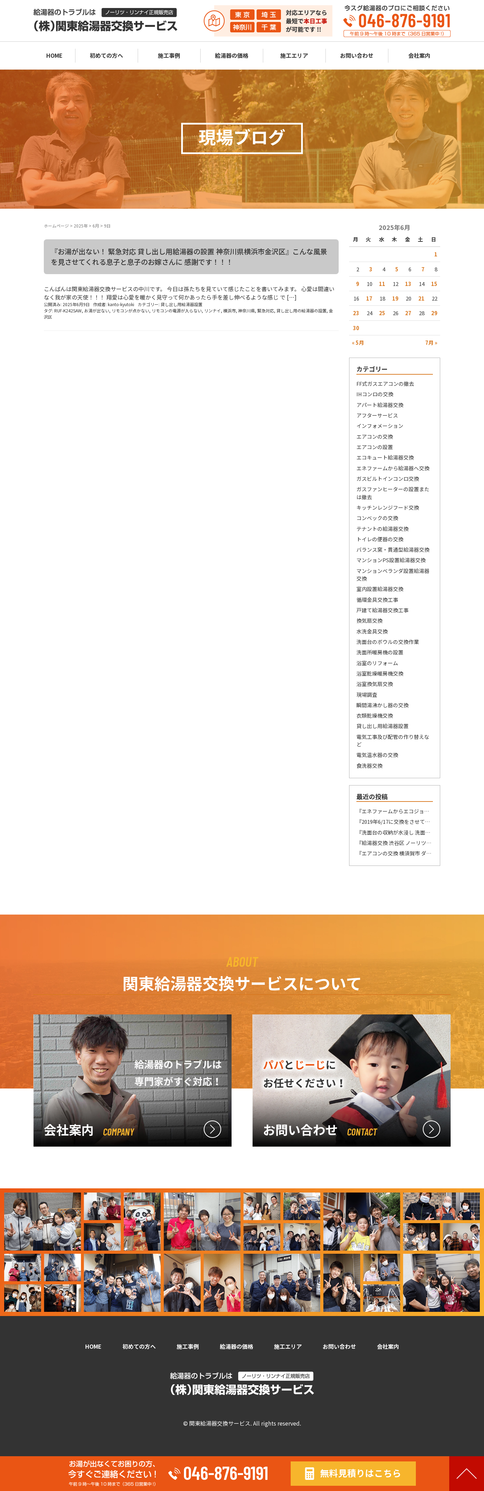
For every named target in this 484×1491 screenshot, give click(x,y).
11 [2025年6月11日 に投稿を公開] (382, 283)
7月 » (431, 342)
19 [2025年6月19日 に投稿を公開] (395, 298)
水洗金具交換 (372, 631)
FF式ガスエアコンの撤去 (385, 383)
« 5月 (358, 342)
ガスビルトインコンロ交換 (387, 478)
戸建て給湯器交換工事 (382, 610)
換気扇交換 (369, 620)
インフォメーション (379, 425)
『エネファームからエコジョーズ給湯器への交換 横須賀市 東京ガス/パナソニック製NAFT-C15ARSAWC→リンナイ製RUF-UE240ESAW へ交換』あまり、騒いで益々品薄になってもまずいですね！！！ (394, 811)
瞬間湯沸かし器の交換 (382, 705)
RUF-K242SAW (68, 310)
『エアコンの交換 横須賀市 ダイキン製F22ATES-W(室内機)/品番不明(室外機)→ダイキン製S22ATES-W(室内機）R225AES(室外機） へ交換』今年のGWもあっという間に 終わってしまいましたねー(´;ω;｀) (394, 853)
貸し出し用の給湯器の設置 (301, 310)
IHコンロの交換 (374, 394)
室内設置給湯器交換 (379, 588)
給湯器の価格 (231, 55)
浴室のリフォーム (377, 663)
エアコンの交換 (374, 436)
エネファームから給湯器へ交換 (392, 468)
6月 (95, 226)
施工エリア (294, 55)
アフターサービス (377, 415)
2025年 (81, 226)
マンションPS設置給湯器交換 (391, 560)
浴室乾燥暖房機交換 (379, 673)
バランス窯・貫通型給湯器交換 (392, 549)
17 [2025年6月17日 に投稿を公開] (369, 298)
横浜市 (229, 310)
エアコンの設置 (374, 447)
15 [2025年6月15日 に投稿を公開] (434, 283)
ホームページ (56, 226)
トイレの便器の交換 (379, 539)
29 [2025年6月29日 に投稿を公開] (434, 313)
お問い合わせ (356, 55)
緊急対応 (265, 310)
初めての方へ (106, 55)
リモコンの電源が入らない (177, 310)
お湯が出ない (96, 310)
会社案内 (419, 55)
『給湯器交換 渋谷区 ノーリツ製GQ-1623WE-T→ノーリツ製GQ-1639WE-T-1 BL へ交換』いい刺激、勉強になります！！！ (394, 842)
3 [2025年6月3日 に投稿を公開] (370, 269)
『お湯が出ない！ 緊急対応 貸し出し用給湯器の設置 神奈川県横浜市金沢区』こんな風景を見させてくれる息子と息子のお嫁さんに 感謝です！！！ (189, 256)
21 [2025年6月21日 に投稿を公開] (421, 298)
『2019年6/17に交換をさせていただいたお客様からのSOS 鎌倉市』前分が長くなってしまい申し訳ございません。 (394, 821)
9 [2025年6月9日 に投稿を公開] (357, 283)
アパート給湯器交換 (379, 404)
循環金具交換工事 (377, 599)
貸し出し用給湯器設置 (181, 304)
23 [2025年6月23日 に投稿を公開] (356, 313)
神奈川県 (246, 310)
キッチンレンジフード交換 (387, 507)
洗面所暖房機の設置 (379, 652)
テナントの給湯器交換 (382, 528)
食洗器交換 (369, 765)
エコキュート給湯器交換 (385, 457)
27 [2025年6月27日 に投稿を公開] (408, 313)
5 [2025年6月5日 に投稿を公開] (396, 269)
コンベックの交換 (377, 517)
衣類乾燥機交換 (374, 715)
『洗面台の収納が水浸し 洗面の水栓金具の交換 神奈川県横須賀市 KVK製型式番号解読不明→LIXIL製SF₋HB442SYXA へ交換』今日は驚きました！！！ (394, 832)
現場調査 (366, 694)
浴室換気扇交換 (374, 683)
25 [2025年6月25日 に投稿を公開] (382, 313)
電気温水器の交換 (377, 754)
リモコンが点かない (130, 310)
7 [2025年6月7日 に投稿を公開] (423, 269)
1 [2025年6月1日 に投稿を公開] (435, 254)
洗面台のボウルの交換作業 (387, 641)
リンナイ (212, 310)
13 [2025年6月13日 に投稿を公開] (408, 283)
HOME (54, 55)
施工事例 (169, 55)
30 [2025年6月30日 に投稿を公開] (356, 328)
